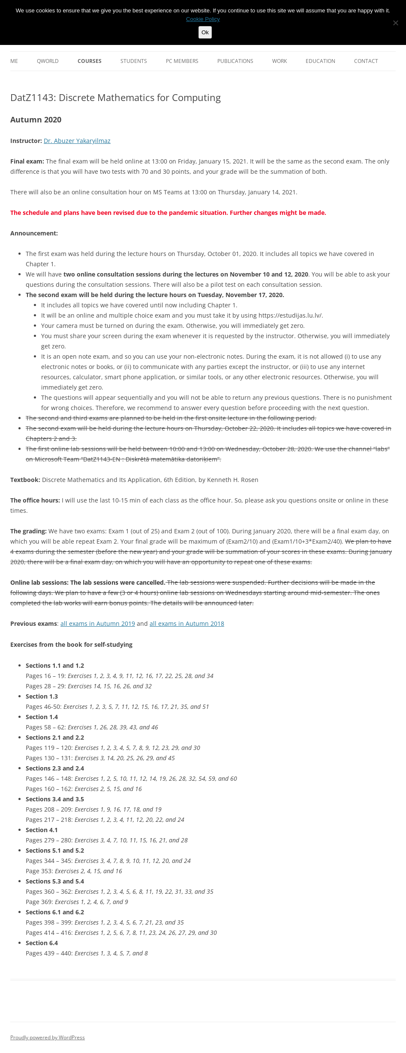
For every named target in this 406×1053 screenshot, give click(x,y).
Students (133, 61)
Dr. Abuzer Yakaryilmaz (77, 141)
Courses (90, 61)
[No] (395, 22)
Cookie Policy (203, 19)
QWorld (48, 61)
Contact (366, 61)
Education (320, 61)
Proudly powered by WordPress (47, 1037)
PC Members (182, 61)
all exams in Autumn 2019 (97, 623)
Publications (235, 61)
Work (279, 61)
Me (14, 61)
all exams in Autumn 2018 (187, 623)
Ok (205, 32)
